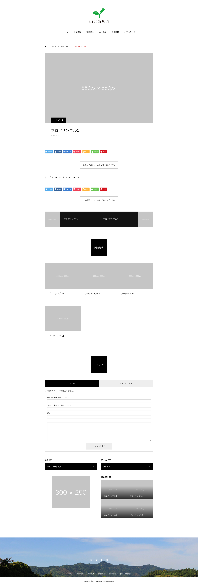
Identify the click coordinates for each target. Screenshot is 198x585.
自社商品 (102, 32)
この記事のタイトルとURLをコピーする (99, 165)
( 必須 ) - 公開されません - (59, 405)
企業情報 (77, 32)
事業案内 (90, 32)
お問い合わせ (129, 32)
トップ (65, 32)
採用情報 (115, 32)
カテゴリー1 (59, 120)
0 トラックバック (126, 383)
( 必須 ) (57, 397)
